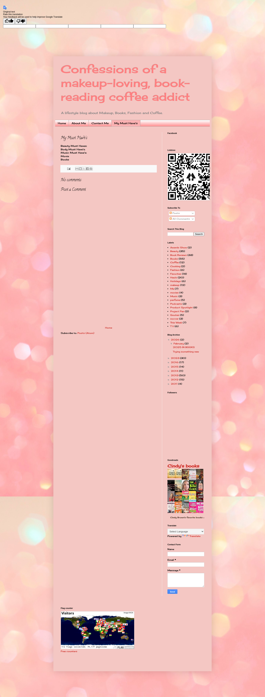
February (179, 343)
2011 (174, 383)
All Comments (179, 218)
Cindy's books (183, 465)
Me (172, 288)
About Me (79, 123)
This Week (176, 322)
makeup (174, 285)
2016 (175, 362)
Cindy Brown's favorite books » (187, 517)
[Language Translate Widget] (185, 531)
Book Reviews (178, 255)
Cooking (175, 266)
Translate (191, 536)
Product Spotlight (181, 307)
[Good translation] (9, 21)
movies (174, 292)
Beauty (174, 251)
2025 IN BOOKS (184, 347)
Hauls (173, 277)
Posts (174, 213)
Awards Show (178, 247)
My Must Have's (126, 123)
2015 (175, 366)
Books (174, 258)
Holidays (175, 281)
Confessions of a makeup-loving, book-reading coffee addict (125, 82)
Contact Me (100, 123)
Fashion (175, 270)
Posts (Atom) (85, 333)
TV (172, 326)
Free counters (69, 651)
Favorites (175, 273)
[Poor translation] (21, 21)
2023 (175, 358)
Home (62, 123)
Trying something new (186, 351)
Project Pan (177, 311)
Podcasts (176, 303)
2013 (175, 375)
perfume (175, 300)
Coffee (174, 262)
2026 (175, 339)
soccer (174, 318)
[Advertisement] (108, 299)
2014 (175, 371)
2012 (175, 379)
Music (174, 296)
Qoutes (174, 315)
